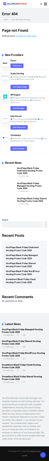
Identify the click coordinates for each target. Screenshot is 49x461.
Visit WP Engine (18, 108)
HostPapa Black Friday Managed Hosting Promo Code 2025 (29, 186)
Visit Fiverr (17, 66)
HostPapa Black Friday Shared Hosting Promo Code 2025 (32, 199)
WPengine (15, 95)
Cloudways (15, 135)
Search (5, 220)
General (24, 455)
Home (6, 20)
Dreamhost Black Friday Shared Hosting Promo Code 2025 (22, 377)
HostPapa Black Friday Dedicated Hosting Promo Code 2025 (30, 170)
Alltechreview (36, 451)
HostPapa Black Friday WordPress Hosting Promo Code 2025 (23, 273)
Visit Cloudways (19, 149)
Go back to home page (26, 36)
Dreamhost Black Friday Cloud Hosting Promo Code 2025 (21, 281)
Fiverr (13, 60)
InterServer (16, 116)
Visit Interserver (19, 127)
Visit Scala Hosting (20, 87)
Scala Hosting (17, 73)
